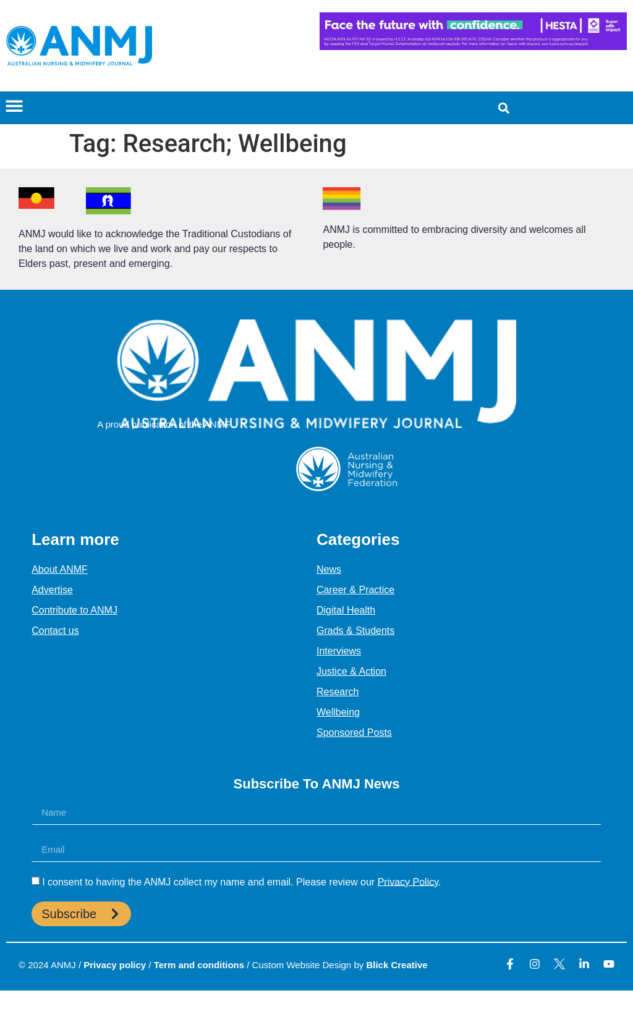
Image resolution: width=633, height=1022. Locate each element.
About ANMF (60, 569)
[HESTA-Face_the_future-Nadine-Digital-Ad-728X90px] (473, 47)
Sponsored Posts (354, 732)
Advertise (52, 590)
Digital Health (345, 610)
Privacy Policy (408, 881)
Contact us (55, 630)
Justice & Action (351, 671)
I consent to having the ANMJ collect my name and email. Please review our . (241, 881)
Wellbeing (338, 712)
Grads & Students (355, 630)
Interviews (338, 651)
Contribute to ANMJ (74, 610)
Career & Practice (355, 590)
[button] (14, 105)
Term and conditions (199, 965)
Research (337, 691)
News (328, 569)
